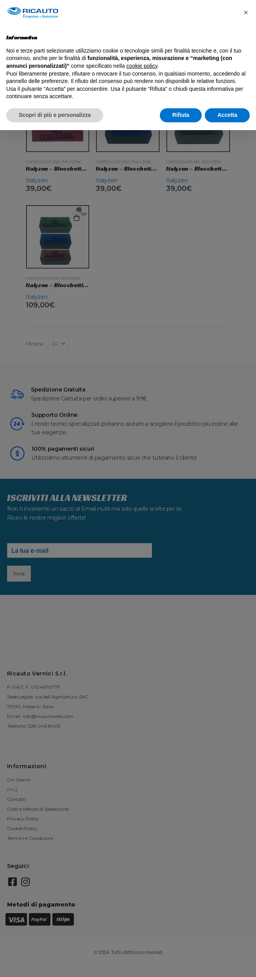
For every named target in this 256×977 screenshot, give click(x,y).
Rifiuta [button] (181, 115)
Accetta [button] (227, 115)
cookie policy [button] (141, 66)
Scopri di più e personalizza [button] (55, 115)
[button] (246, 12)
